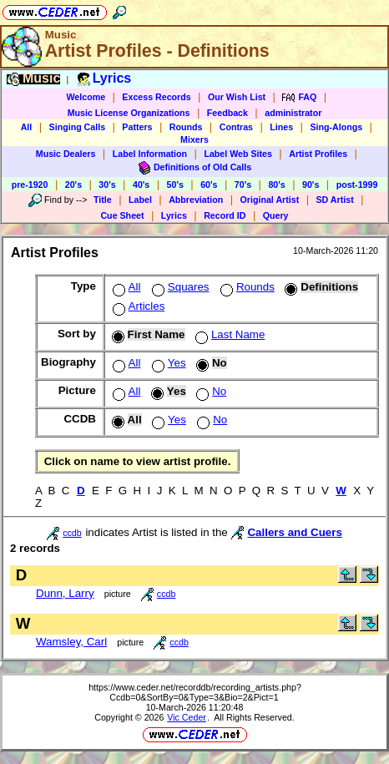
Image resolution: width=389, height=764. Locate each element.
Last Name (228, 334)
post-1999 (357, 185)
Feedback (227, 113)
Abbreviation (196, 200)
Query (276, 215)
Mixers (194, 139)
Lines (281, 127)
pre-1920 (30, 185)
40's (141, 185)
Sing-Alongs (336, 127)
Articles (137, 306)
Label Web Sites (238, 154)
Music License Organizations (129, 113)
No (209, 391)
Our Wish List (236, 97)
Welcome (85, 97)
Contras (236, 127)
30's (107, 185)
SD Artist (335, 200)
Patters (137, 127)
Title (102, 200)
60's (208, 185)
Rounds (186, 127)
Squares (179, 287)
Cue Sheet (122, 215)
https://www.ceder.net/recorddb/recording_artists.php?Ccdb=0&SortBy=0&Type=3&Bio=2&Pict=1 (194, 692)
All (27, 127)
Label (140, 200)
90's (310, 185)
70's (243, 185)
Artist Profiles (318, 154)
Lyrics (174, 215)
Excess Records (156, 97)
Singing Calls (77, 127)
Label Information (150, 154)
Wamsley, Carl (71, 641)
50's (175, 185)
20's (73, 185)
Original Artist (270, 200)
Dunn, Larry (65, 593)
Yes (167, 363)
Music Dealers (66, 154)
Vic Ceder (186, 717)
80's (276, 185)
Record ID (224, 215)
